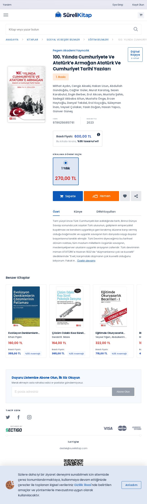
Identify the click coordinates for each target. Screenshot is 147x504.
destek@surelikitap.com (73, 448)
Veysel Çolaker (71, 107)
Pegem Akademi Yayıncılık (71, 50)
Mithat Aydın (61, 86)
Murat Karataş (99, 90)
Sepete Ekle (68, 197)
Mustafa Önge (96, 99)
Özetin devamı (86, 260)
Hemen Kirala (101, 197)
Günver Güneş (63, 111)
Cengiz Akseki (81, 86)
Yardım (7, 4)
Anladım (131, 485)
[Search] (73, 29)
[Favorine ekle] (125, 196)
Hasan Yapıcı (111, 107)
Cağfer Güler (78, 90)
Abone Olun (123, 391)
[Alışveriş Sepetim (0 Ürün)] (141, 15)
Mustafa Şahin (113, 94)
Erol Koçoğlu (97, 103)
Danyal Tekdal (77, 103)
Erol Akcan (94, 94)
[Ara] (135, 29)
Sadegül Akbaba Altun (68, 99)
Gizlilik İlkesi (82, 485)
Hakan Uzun (100, 86)
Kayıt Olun (138, 4)
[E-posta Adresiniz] (74, 391)
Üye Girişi (118, 4)
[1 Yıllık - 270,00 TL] (66, 159)
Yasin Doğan (91, 107)
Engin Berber (77, 94)
